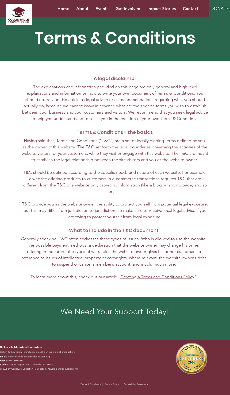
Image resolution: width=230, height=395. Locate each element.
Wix (76, 368)
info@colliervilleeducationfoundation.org (29, 356)
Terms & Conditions (90, 384)
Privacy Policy (112, 384)
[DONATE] (220, 8)
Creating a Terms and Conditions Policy (157, 276)
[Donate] (115, 326)
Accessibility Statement (136, 384)
